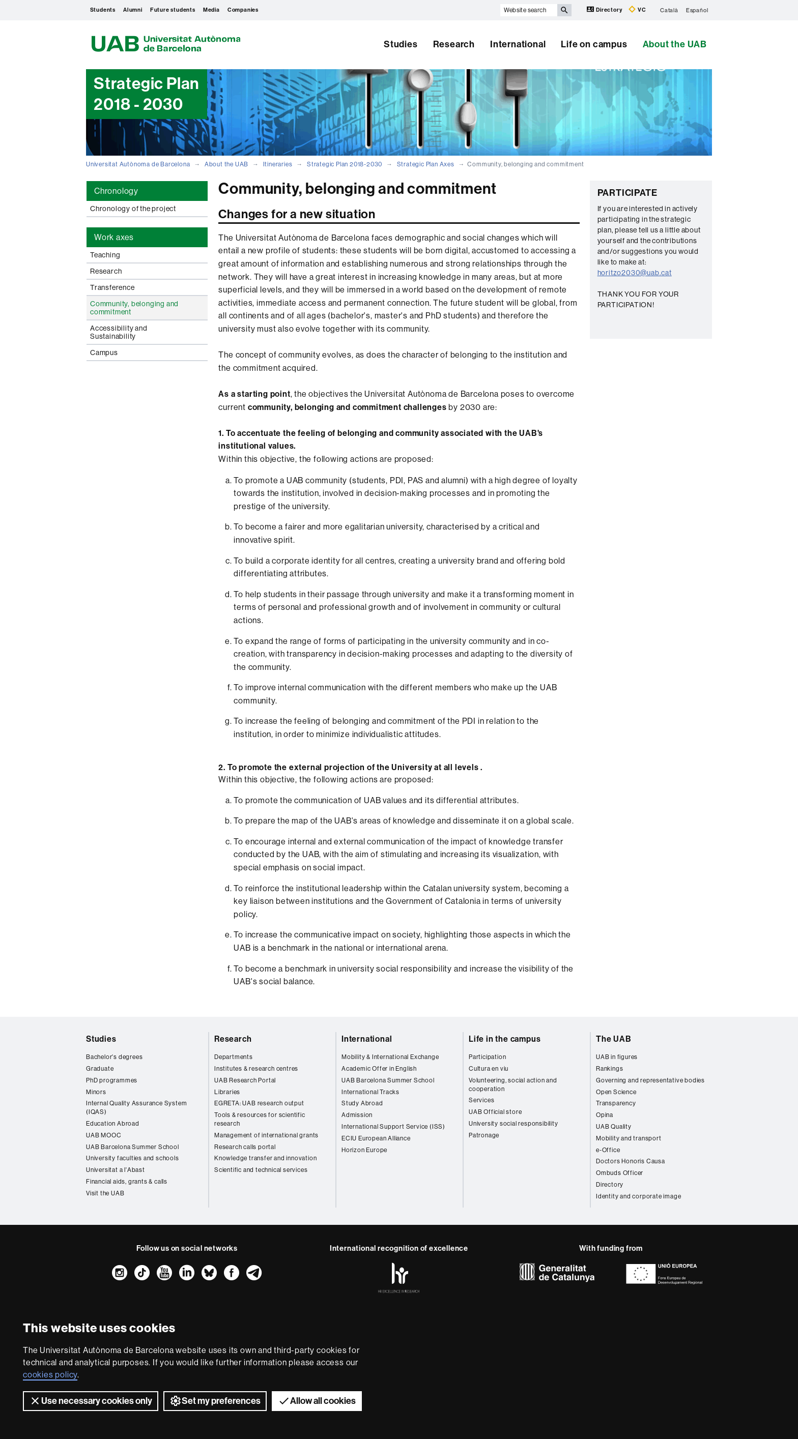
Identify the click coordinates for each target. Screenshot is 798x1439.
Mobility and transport (629, 1138)
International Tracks (370, 1092)
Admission (357, 1115)
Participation (487, 1057)
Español (697, 10)
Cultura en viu (488, 1068)
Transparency (616, 1103)
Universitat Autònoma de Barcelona (138, 164)
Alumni (132, 10)
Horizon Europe (364, 1150)
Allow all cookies (317, 1401)
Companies (243, 10)
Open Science (616, 1092)
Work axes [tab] (114, 237)
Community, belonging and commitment (134, 308)
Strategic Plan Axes (425, 164)
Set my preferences (215, 1401)
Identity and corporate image (638, 1196)
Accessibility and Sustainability (119, 332)
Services (481, 1100)
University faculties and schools (132, 1158)
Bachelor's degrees (114, 1057)
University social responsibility (513, 1123)
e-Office (608, 1150)
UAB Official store (495, 1111)
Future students (172, 10)
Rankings (609, 1068)
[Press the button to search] (564, 10)
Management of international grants (266, 1135)
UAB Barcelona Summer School (132, 1147)
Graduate (99, 1068)
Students (103, 10)
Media (211, 10)
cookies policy (50, 1374)
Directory (605, 9)
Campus (104, 352)
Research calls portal (245, 1147)
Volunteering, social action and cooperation (513, 1085)
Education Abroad (112, 1123)
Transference (112, 287)
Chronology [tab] (116, 191)
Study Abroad (362, 1103)
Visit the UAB (105, 1193)
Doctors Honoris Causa (630, 1161)
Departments (233, 1057)
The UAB (614, 1039)
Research (454, 44)
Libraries (227, 1092)
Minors (96, 1092)
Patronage (484, 1135)
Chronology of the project (133, 208)
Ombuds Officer (619, 1173)
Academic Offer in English (379, 1068)
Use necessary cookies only (90, 1401)
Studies (401, 44)
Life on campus (594, 44)
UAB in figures (617, 1057)
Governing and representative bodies (650, 1080)
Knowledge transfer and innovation (265, 1158)
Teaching (105, 255)
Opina (604, 1115)
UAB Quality (614, 1126)
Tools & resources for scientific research (259, 1119)
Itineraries (278, 164)
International (518, 44)
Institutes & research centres (256, 1068)
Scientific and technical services (260, 1169)
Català (669, 10)
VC (637, 9)
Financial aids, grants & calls (126, 1181)
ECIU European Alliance (376, 1138)
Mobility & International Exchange (390, 1057)
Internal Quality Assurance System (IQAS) (136, 1107)
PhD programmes (111, 1080)
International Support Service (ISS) (393, 1126)
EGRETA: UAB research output (259, 1103)
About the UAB (675, 44)
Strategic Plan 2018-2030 (344, 164)
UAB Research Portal (245, 1080)
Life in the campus (504, 1039)
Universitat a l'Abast (115, 1169)
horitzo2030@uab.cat (634, 273)
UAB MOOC (103, 1135)
